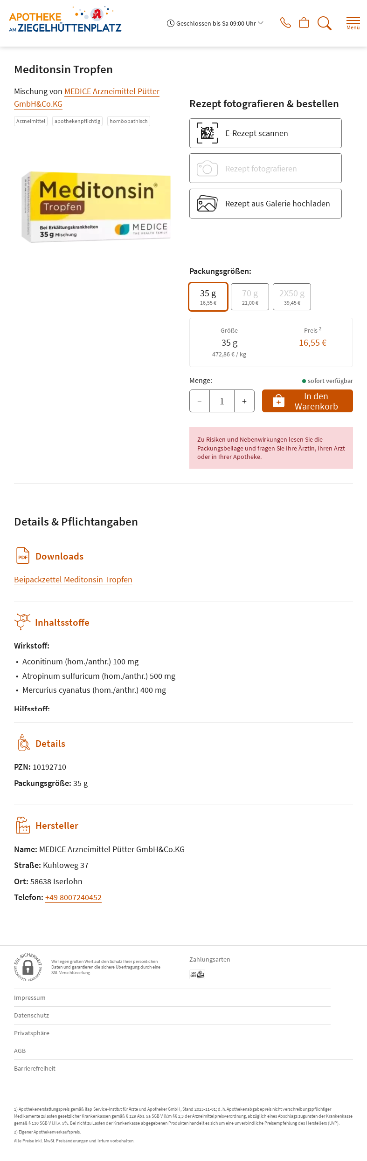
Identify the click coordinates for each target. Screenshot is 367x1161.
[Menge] (222, 401)
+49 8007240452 (73, 897)
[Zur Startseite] (69, 19)
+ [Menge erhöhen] (244, 401)
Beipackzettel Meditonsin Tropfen (73, 579)
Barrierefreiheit (34, 1068)
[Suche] (322, 23)
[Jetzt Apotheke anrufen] (278, 23)
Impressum (30, 997)
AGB (20, 1050)
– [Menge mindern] (199, 401)
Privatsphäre (31, 1033)
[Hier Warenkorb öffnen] (300, 23)
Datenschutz (31, 1015)
